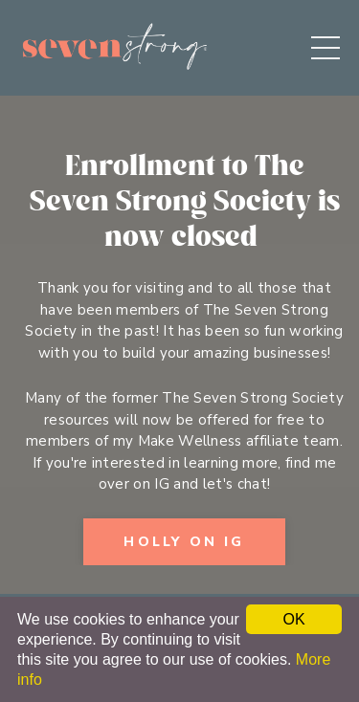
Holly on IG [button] (183, 542)
